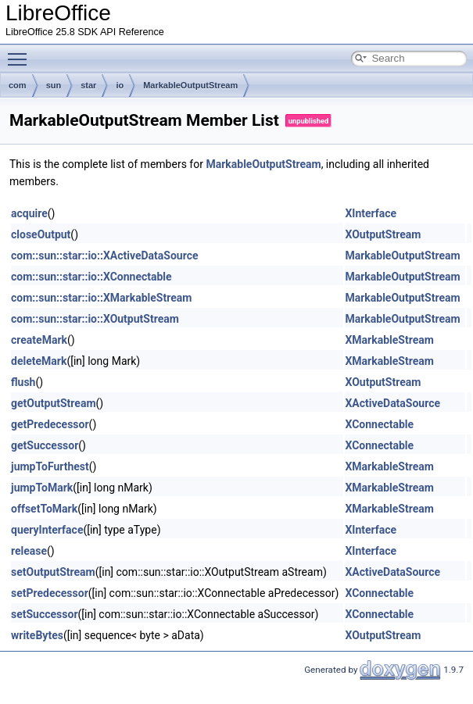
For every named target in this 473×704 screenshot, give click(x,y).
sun (54, 85)
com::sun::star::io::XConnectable (91, 276)
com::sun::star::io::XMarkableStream (101, 297)
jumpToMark (42, 487)
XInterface (370, 213)
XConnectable (379, 424)
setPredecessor (49, 593)
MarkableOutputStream (190, 85)
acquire (29, 213)
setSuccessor (44, 614)
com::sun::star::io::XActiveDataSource (105, 255)
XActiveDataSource (392, 403)
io (120, 85)
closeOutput (40, 234)
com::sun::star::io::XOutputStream (95, 319)
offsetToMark (44, 508)
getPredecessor (50, 424)
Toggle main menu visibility (21, 52)
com (18, 85)
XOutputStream (383, 234)
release (29, 551)
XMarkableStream (389, 340)
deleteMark (38, 361)
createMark (39, 340)
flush (23, 382)
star (88, 85)
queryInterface (47, 530)
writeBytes (37, 635)
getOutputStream (53, 403)
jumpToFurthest (50, 466)
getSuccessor (44, 445)
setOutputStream (53, 572)
